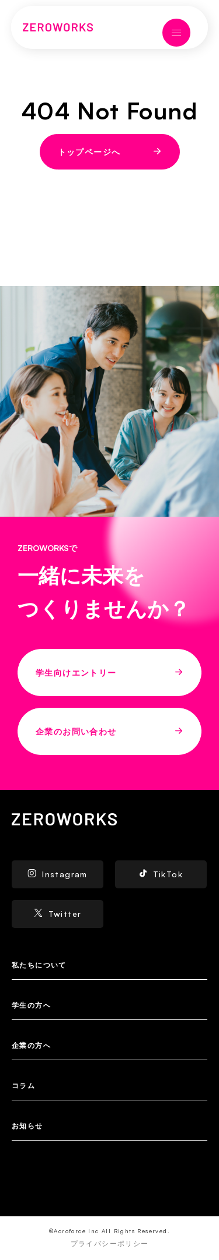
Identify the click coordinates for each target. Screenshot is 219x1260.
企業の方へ (31, 1045)
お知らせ (27, 1125)
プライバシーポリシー (110, 1243)
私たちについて (39, 965)
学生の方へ (31, 1005)
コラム (23, 1085)
